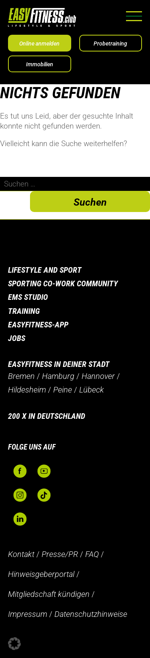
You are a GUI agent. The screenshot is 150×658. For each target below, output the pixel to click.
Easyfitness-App (38, 324)
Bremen (21, 376)
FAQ (92, 554)
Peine (62, 389)
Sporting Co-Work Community (63, 283)
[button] (14, 643)
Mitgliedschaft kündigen (49, 594)
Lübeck (91, 389)
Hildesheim (27, 389)
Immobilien (39, 64)
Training (24, 311)
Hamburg (58, 376)
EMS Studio (28, 297)
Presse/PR (60, 554)
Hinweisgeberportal (41, 574)
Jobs (16, 338)
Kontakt (21, 554)
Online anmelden (39, 43)
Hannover (98, 376)
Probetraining (110, 43)
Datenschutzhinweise (90, 614)
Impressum (27, 614)
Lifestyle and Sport (45, 270)
